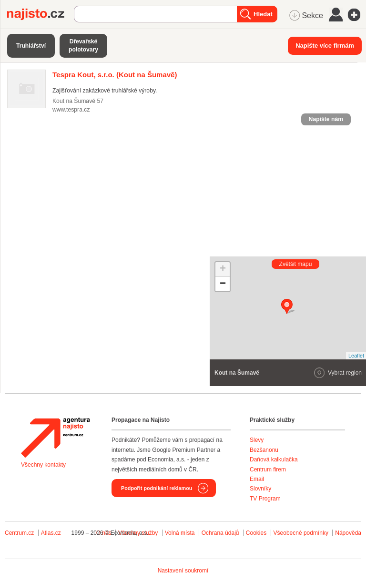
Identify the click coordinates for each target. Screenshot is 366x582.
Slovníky (260, 488)
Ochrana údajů (220, 533)
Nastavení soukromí (183, 570)
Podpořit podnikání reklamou (156, 488)
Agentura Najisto (55, 438)
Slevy (257, 440)
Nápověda (348, 533)
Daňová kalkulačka (274, 459)
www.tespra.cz (71, 109)
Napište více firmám (324, 45)
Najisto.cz (40, 14)
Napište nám (326, 119)
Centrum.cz (19, 533)
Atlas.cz (51, 533)
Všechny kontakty (43, 464)
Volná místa (180, 533)
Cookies (256, 533)
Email (257, 479)
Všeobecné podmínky (301, 533)
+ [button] (223, 269)
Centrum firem (268, 469)
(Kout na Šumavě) (114, 75)
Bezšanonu (264, 450)
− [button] (223, 284)
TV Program (265, 498)
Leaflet (356, 355)
